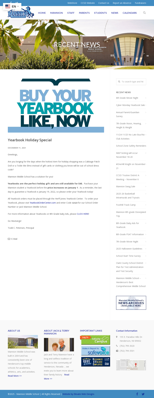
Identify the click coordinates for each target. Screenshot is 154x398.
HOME (42, 12)
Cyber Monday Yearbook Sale (130, 105)
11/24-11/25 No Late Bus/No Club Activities (130, 136)
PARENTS (84, 12)
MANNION (56, 12)
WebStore (72, 3)
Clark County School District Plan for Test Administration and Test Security (129, 267)
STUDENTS (100, 12)
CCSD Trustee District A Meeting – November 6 (127, 177)
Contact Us (103, 3)
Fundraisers (140, 3)
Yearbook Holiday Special (30, 139)
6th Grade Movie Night (127, 97)
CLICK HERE (83, 213)
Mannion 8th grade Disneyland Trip (131, 214)
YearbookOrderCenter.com (43, 202)
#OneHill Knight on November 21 (130, 166)
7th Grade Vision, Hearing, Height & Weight (128, 125)
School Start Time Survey (128, 255)
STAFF (70, 12)
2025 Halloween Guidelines (129, 248)
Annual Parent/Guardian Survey (127, 114)
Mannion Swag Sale (125, 186)
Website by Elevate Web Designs (78, 394)
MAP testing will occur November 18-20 (127, 155)
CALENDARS (130, 12)
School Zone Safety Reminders (131, 145)
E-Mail (12, 238)
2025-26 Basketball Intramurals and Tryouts (128, 195)
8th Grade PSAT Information (130, 234)
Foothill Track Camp (126, 204)
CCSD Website (88, 3)
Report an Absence (122, 3)
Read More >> (15, 375)
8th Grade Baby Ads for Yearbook (127, 225)
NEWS (114, 12)
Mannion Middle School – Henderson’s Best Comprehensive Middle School (131, 282)
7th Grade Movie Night (127, 241)
